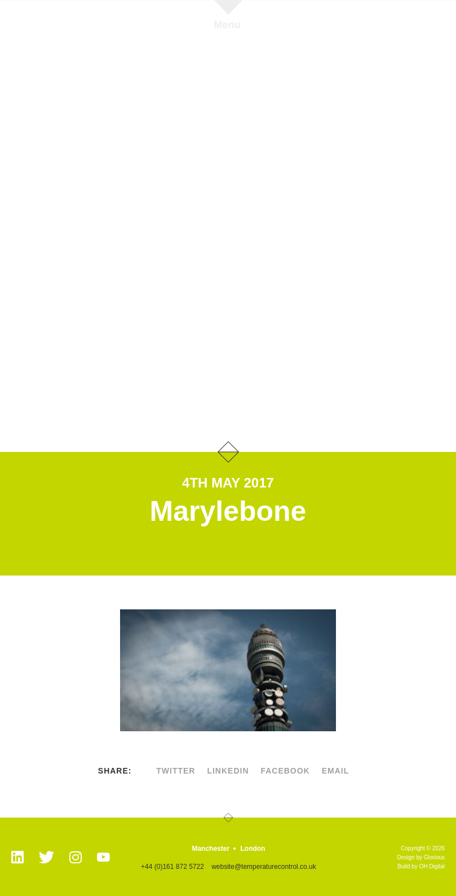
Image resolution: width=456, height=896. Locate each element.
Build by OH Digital (421, 866)
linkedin (228, 770)
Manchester (210, 849)
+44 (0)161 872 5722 (172, 867)
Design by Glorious (421, 857)
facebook (284, 770)
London (252, 849)
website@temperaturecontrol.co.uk (263, 867)
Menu (227, 24)
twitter (175, 770)
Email (335, 770)
